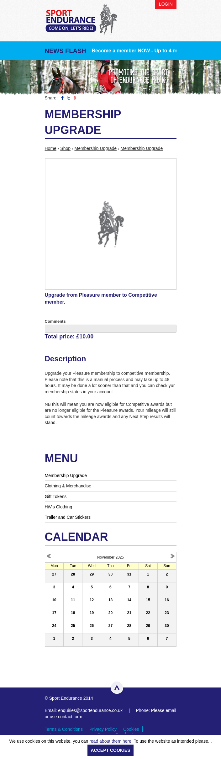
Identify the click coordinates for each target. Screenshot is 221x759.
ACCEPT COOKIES (110, 750)
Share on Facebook (62, 98)
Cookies (131, 729)
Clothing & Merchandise (68, 485)
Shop (65, 148)
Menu (170, 24)
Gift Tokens (56, 496)
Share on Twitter (68, 98)
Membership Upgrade (95, 148)
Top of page (117, 687)
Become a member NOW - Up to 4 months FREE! (150, 50)
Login (166, 4)
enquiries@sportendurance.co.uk (90, 710)
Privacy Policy (103, 729)
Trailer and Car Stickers (68, 517)
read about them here (110, 741)
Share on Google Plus (74, 98)
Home (50, 148)
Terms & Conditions (64, 729)
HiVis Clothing (58, 506)
